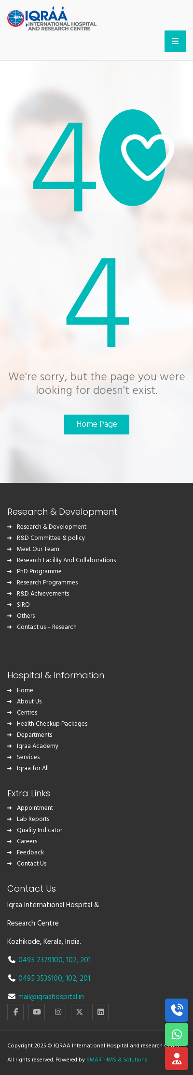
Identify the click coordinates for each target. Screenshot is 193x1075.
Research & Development (51, 527)
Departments (34, 735)
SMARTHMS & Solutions (117, 1060)
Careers (27, 841)
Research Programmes (47, 583)
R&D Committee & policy (51, 538)
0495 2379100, (42, 960)
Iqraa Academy (37, 746)
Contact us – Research (47, 627)
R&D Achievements (43, 594)
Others (26, 616)
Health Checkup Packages (52, 724)
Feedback (30, 853)
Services (28, 757)
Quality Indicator (39, 830)
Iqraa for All (33, 768)
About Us (29, 702)
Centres (27, 713)
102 (71, 960)
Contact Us (31, 864)
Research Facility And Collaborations (66, 560)
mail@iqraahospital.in (51, 997)
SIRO (23, 605)
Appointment (35, 808)
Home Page (96, 425)
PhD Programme (39, 572)
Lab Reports (33, 819)
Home (25, 691)
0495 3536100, (42, 979)
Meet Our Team (38, 549)
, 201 (84, 960)
